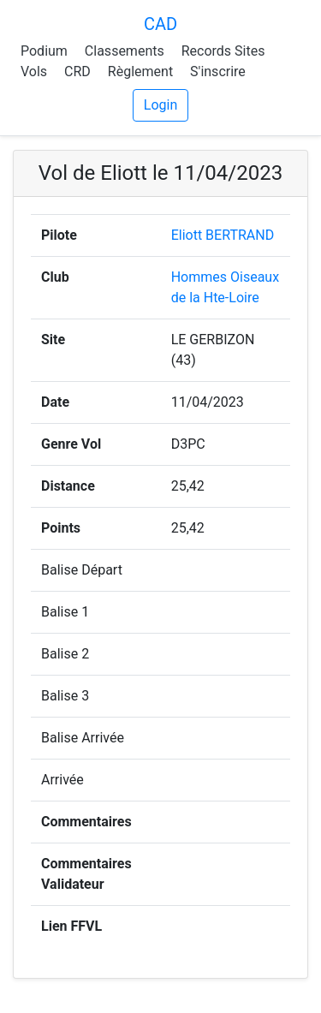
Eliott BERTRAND (223, 235)
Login (160, 105)
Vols (34, 71)
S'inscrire (218, 71)
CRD (77, 71)
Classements (124, 51)
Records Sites (223, 51)
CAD (160, 24)
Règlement (140, 71)
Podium (44, 51)
